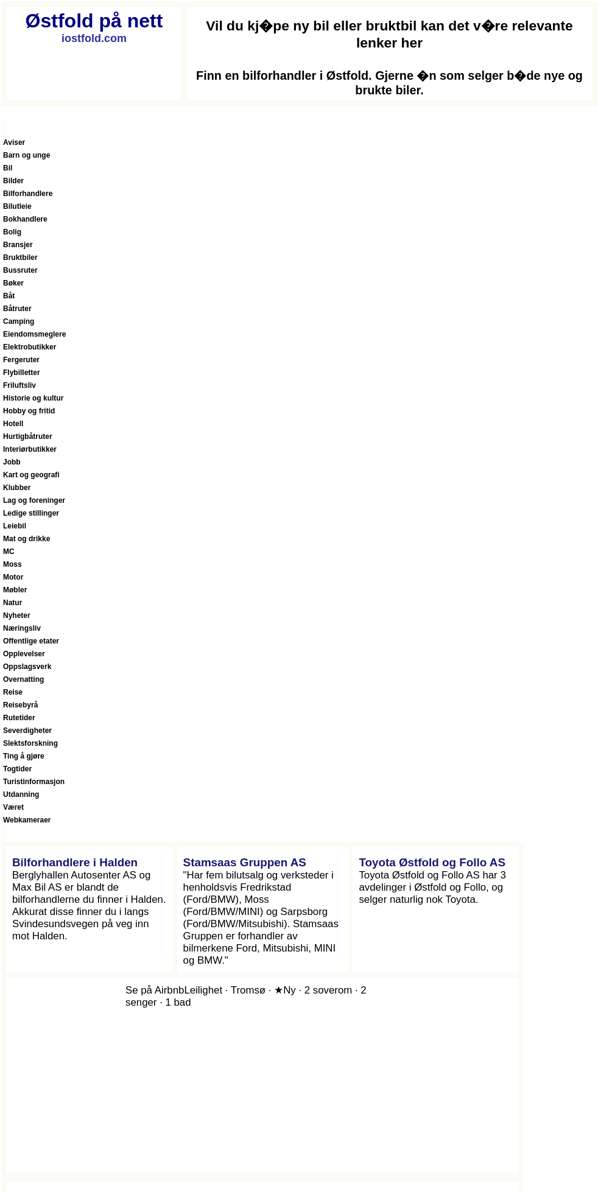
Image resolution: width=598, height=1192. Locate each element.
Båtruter (17, 308)
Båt (9, 296)
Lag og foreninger (34, 500)
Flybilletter (21, 372)
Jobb (12, 462)
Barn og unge (26, 155)
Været (13, 807)
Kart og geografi (31, 475)
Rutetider (19, 717)
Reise (13, 692)
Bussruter (20, 270)
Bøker (13, 283)
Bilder (13, 181)
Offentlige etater (31, 641)
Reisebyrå (20, 705)
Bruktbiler (20, 257)
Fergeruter (21, 360)
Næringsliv (22, 628)
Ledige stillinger (31, 513)
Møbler (15, 590)
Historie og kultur (33, 398)
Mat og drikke (26, 539)
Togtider (17, 769)
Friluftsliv (19, 385)
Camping (18, 321)
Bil (7, 168)
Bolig (12, 232)
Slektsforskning (30, 743)
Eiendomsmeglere (34, 334)
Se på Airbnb (154, 990)
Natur (12, 602)
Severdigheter (27, 730)
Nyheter (16, 615)
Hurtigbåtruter (27, 436)
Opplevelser (24, 654)
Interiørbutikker (30, 449)
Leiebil (14, 526)
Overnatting (23, 679)
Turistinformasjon (34, 781)
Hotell (13, 423)
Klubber (16, 487)
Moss (12, 564)
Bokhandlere (25, 219)
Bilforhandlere (27, 193)
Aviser (14, 142)
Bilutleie (17, 206)
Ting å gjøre (23, 756)
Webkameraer (27, 820)
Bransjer (18, 244)
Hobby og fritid (29, 411)
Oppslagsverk (27, 666)
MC (9, 551)
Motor (13, 577)
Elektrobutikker (29, 347)
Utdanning (21, 794)
